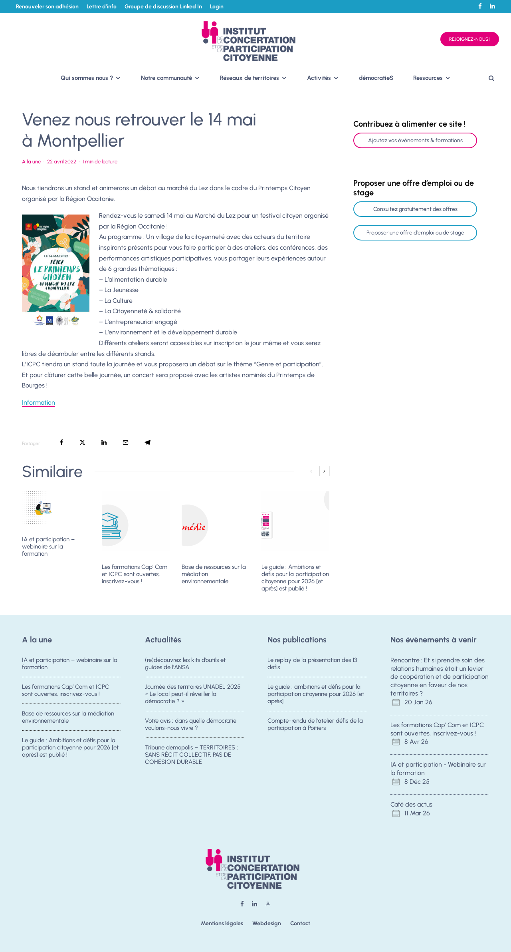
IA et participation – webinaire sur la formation (48, 546)
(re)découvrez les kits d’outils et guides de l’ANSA (185, 663)
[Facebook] (480, 6)
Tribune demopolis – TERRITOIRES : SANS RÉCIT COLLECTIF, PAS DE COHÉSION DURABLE (191, 758)
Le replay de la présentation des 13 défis (312, 663)
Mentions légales (222, 923)
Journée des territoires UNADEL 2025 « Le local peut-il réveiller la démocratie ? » (192, 694)
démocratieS (376, 77)
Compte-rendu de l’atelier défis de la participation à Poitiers (315, 725)
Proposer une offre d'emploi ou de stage (415, 232)
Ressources (428, 77)
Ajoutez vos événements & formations (415, 140)
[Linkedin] (492, 6)
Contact (300, 923)
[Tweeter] (82, 442)
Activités (319, 77)
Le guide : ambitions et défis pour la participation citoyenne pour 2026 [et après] (315, 694)
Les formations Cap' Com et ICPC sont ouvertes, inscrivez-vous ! (437, 729)
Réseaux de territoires (249, 77)
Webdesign (266, 923)
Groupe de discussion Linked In (163, 6)
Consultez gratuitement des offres (415, 209)
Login (217, 6)
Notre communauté (166, 77)
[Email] (126, 442)
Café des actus (411, 804)
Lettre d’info (102, 6)
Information (38, 402)
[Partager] (61, 442)
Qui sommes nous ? (87, 77)
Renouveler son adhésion (47, 6)
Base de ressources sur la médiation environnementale (214, 574)
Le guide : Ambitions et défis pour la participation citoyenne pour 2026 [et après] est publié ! (295, 577)
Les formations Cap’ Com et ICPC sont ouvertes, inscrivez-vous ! (134, 574)
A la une (31, 162)
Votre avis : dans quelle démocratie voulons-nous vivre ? (190, 725)
